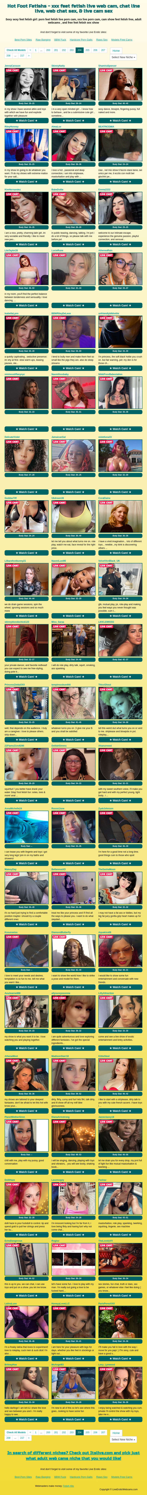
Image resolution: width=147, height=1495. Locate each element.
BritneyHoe (11, 1364)
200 (48, 50)
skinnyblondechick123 (17, 622)
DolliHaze (10, 1180)
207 (103, 50)
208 (8, 55)
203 (72, 50)
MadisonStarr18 (60, 1056)
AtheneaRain (105, 250)
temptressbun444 (60, 684)
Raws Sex (102, 39)
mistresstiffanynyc (15, 374)
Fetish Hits (68, 1486)
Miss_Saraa (57, 622)
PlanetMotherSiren (15, 1117)
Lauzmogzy (57, 1180)
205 (87, 50)
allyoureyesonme (60, 993)
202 (64, 50)
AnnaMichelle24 (13, 808)
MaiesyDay (10, 869)
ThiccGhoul (104, 684)
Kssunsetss (11, 932)
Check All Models (16, 50)
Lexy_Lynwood (106, 1364)
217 (22, 55)
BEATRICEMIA (106, 126)
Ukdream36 (57, 498)
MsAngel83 (57, 1364)
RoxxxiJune (57, 808)
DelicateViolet (12, 437)
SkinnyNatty (58, 65)
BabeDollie (57, 189)
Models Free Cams (121, 39)
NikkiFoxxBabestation (110, 374)
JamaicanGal (58, 437)
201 (56, 50)
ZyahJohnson (105, 808)
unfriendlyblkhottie (108, 313)
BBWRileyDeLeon (61, 313)
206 (95, 50)
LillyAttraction (106, 993)
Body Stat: (26, 103)
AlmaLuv (56, 126)
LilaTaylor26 (11, 250)
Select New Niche (123, 57)
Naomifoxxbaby (60, 374)
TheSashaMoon (106, 869)
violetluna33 (105, 437)
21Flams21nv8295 (14, 745)
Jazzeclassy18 (106, 1117)
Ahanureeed (105, 745)
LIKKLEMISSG (106, 622)
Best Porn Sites (23, 39)
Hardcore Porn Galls (81, 39)
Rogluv (55, 1241)
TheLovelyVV (105, 1241)
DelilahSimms (59, 745)
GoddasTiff (11, 498)
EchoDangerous (13, 1241)
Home (116, 50)
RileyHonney (12, 126)
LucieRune (57, 250)
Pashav (102, 1180)
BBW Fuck (60, 39)
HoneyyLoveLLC (60, 1303)
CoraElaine (104, 498)
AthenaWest (11, 1056)
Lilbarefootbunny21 (15, 561)
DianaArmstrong (60, 1117)
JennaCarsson (12, 65)
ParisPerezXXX (106, 1303)
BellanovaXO (58, 869)
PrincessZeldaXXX (15, 684)
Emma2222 (104, 189)
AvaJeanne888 (12, 993)
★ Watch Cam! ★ (27, 120)
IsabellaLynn (11, 313)
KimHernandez (13, 189)
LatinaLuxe (11, 1303)
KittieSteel (104, 1056)
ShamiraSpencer (107, 65)
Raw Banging (43, 39)
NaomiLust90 (58, 561)
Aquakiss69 (104, 932)
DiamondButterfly (61, 932)
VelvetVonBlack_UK (109, 561)
